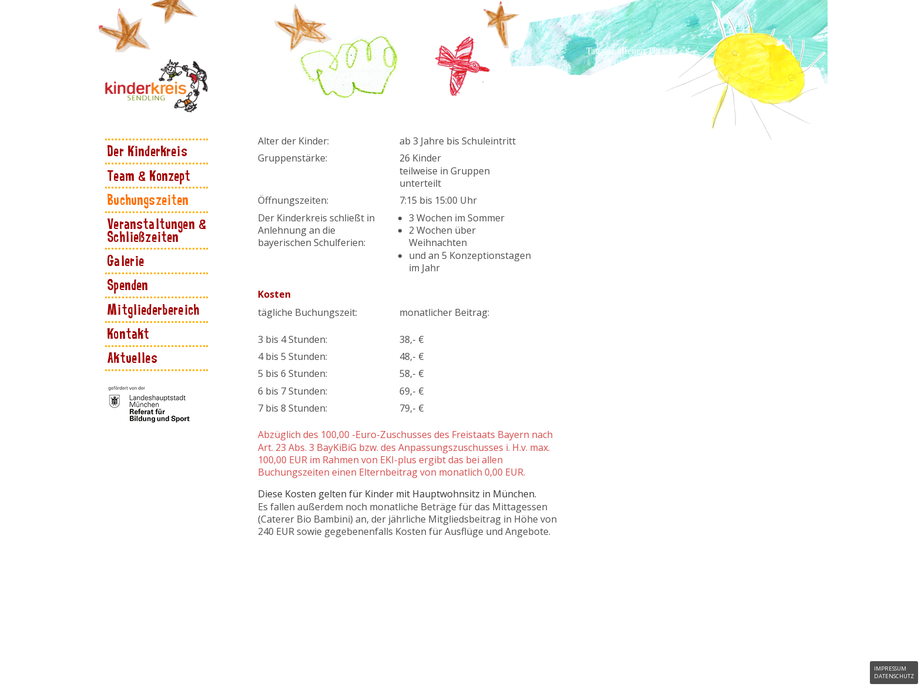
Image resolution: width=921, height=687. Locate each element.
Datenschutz (894, 676)
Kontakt (128, 333)
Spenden (128, 284)
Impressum (890, 668)
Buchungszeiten (148, 199)
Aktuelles (132, 357)
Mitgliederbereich (153, 309)
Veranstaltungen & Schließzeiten (157, 229)
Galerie (125, 260)
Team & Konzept (149, 175)
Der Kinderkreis (147, 151)
